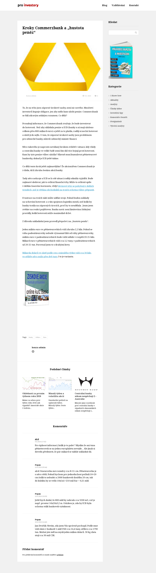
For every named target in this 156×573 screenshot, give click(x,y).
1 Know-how (115, 95)
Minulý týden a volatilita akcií (56, 395)
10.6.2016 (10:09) (41, 496)
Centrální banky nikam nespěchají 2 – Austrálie (85, 396)
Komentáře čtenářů (118, 117)
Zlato (44, 337)
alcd (37, 439)
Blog (104, 5)
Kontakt (134, 5)
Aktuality (114, 100)
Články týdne (116, 108)
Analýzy (113, 104)
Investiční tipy (116, 113)
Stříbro (38, 337)
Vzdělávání (118, 5)
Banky (31, 337)
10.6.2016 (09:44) (41, 467)
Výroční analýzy (117, 126)
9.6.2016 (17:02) (40, 442)
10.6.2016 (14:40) (41, 522)
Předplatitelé (116, 121)
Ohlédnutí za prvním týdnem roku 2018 (33, 395)
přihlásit (60, 555)
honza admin (31, 96)
